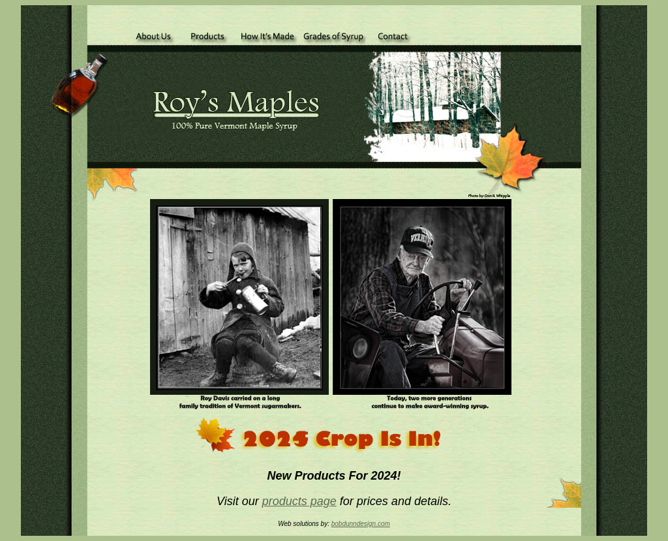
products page (299, 501)
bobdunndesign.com (360, 523)
